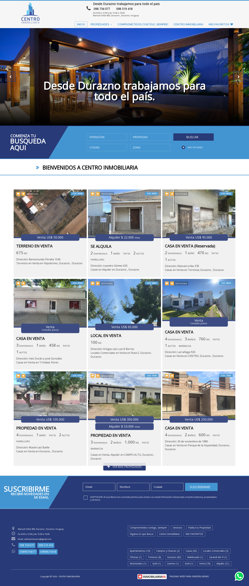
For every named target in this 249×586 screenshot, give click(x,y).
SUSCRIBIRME (200, 487)
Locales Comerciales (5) (215, 550)
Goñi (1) (156, 563)
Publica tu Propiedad (199, 527)
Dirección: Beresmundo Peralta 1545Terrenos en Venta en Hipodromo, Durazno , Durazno (49, 305)
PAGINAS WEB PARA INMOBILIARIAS (189, 576)
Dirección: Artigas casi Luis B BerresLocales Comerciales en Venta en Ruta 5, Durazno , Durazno (121, 398)
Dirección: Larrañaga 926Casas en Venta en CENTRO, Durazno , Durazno (194, 399)
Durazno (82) (174, 557)
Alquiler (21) (222, 563)
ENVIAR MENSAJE (197, 5)
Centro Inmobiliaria (188, 24)
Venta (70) (204, 563)
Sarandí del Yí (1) (218, 557)
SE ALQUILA (101, 290)
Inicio (81, 24)
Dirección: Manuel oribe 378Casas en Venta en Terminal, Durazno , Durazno (194, 312)
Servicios (177, 527)
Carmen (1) (173, 563)
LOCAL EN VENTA (106, 381)
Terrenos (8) (154, 557)
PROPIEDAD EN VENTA (36, 475)
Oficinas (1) (136, 557)
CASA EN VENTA (30, 383)
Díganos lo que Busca (141, 533)
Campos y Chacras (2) (168, 550)
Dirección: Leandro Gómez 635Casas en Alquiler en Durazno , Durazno (115, 311)
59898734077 (28, 552)
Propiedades (101, 24)
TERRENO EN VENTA (34, 290)
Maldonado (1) (195, 557)
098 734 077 (102, 9)
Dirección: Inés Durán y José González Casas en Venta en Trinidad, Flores (39, 405)
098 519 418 (124, 9)
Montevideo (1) (138, 563)
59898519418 (48, 552)
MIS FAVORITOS (221, 24)
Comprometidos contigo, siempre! (142, 24)
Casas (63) (191, 550)
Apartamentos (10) (140, 550)
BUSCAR (192, 137)
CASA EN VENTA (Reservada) (190, 290)
